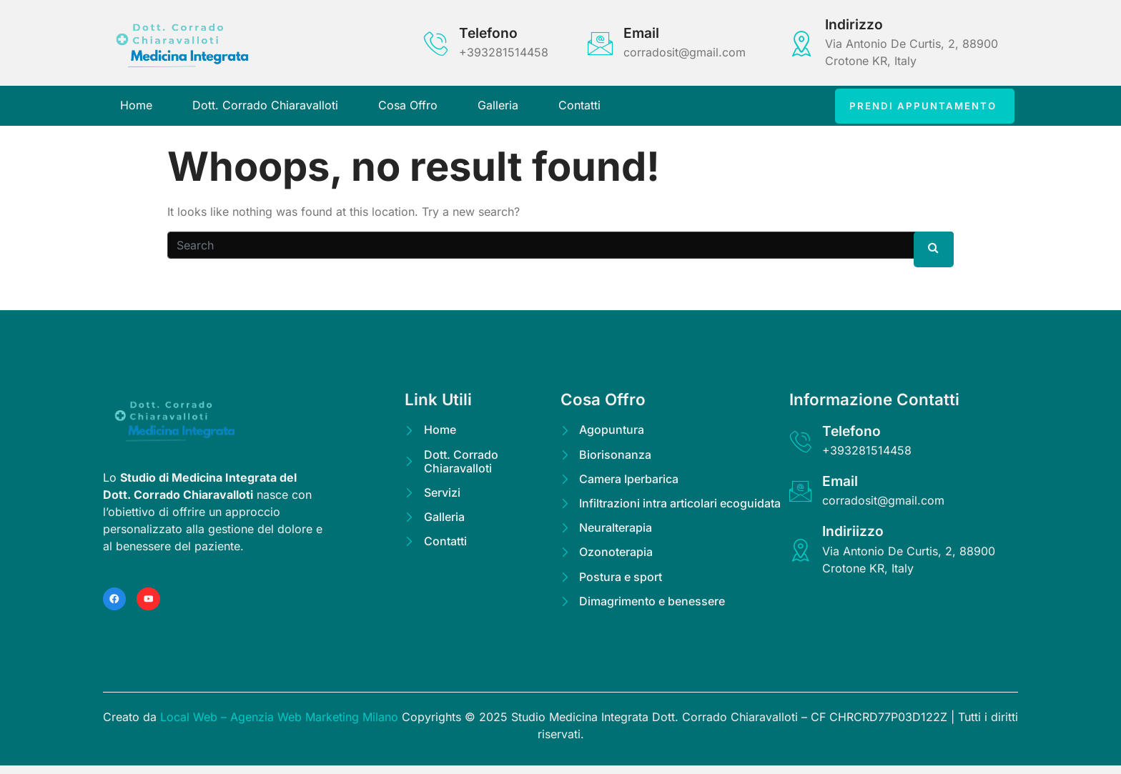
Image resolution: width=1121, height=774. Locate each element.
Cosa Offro (408, 108)
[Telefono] (435, 43)
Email (641, 32)
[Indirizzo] (801, 43)
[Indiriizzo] (801, 556)
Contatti (579, 108)
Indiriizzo (856, 537)
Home (136, 108)
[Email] (600, 43)
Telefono (488, 32)
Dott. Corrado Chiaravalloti (265, 108)
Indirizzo (854, 24)
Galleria (498, 108)
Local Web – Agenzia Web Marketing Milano (281, 725)
